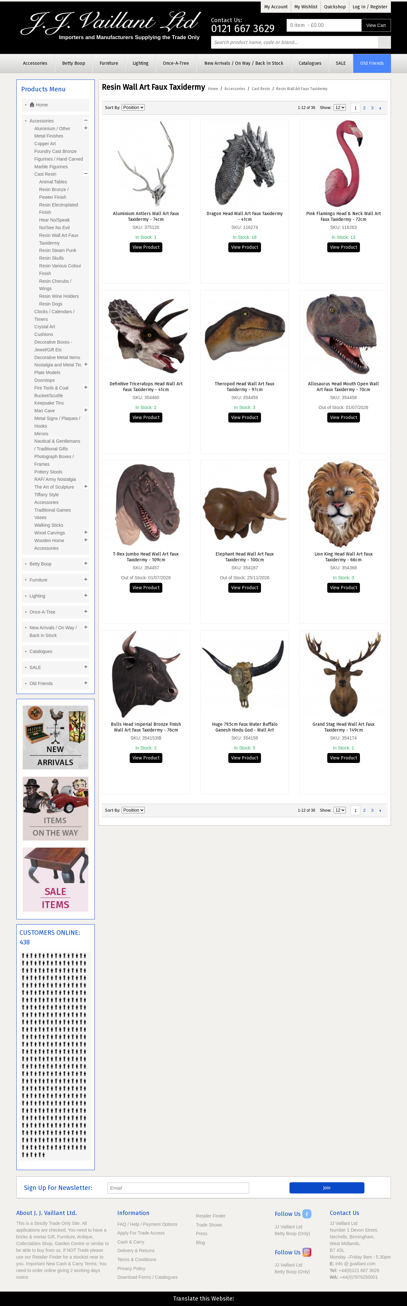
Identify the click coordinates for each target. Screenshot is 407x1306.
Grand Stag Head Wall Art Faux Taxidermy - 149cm (344, 727)
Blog (200, 1242)
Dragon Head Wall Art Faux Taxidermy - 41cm (245, 216)
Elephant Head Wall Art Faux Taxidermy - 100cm (245, 557)
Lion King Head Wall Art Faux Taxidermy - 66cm (343, 557)
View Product (146, 247)
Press (202, 1233)
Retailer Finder (210, 1215)
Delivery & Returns (136, 1250)
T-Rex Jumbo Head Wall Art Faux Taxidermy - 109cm (146, 557)
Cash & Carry (130, 1241)
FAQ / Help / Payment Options (147, 1224)
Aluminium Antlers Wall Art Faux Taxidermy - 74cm (146, 216)
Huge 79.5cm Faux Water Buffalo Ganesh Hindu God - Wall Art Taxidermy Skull (245, 727)
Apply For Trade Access (141, 1232)
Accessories (234, 89)
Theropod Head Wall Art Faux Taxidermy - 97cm (244, 386)
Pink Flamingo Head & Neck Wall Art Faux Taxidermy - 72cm (343, 216)
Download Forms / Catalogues (147, 1277)
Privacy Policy (131, 1268)
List (173, 108)
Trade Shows (209, 1224)
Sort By (112, 107)
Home (213, 89)
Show (325, 107)
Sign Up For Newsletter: (58, 1188)
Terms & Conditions (136, 1259)
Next (380, 108)
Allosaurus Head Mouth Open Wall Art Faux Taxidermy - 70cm (343, 386)
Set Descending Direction (150, 108)
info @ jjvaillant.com (356, 1263)
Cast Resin (261, 89)
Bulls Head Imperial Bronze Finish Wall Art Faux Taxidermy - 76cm (146, 727)
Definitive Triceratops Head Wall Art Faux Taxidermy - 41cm (146, 386)
